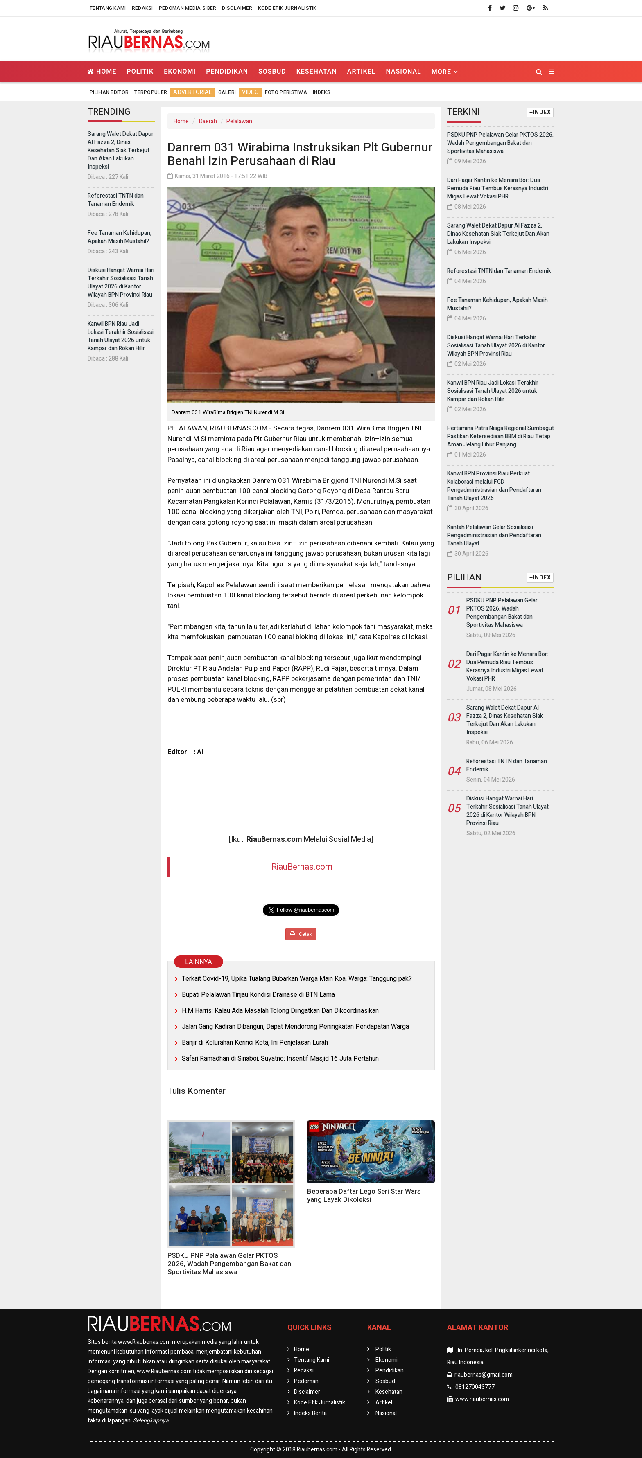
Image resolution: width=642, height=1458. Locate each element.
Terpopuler (150, 92)
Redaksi (142, 8)
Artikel (361, 71)
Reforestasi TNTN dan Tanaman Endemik (116, 200)
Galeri (227, 92)
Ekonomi (180, 71)
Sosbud (272, 71)
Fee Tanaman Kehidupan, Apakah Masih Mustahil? (119, 237)
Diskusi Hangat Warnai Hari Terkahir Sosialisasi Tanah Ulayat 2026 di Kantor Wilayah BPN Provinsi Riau (121, 282)
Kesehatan (316, 71)
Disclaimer (237, 8)
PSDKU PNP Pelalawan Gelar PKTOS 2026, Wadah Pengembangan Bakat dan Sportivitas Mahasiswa (229, 1264)
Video (250, 92)
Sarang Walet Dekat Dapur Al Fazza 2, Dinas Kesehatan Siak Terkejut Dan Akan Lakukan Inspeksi (121, 150)
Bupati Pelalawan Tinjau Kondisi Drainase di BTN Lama (258, 995)
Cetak (301, 934)
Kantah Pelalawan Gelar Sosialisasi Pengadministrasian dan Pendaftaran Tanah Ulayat (494, 535)
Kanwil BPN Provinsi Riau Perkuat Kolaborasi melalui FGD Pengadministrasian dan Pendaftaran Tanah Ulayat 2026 (494, 486)
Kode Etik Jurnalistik (287, 8)
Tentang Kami (108, 8)
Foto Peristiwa (286, 92)
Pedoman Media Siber (188, 8)
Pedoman (306, 1381)
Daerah (208, 121)
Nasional (403, 71)
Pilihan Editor (109, 92)
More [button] (441, 72)
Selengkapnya (151, 1420)
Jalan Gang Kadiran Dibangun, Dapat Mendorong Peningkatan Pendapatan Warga (295, 1027)
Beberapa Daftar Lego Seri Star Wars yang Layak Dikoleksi (364, 1195)
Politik (140, 71)
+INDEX (540, 112)
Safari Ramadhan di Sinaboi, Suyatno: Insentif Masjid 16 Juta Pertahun (280, 1059)
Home (102, 71)
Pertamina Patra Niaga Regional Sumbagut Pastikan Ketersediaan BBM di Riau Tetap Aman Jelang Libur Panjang (500, 436)
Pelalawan (239, 121)
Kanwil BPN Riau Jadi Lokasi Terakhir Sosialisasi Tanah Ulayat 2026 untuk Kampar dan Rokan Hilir (121, 336)
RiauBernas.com (301, 867)
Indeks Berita (310, 1413)
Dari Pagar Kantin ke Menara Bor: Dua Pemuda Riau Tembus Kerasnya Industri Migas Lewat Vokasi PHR (497, 188)
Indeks (321, 92)
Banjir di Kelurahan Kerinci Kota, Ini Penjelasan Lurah (255, 1043)
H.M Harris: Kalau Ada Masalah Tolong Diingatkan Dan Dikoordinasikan (280, 1011)
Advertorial (192, 92)
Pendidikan (227, 71)
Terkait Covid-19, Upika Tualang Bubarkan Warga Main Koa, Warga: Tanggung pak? (297, 979)
